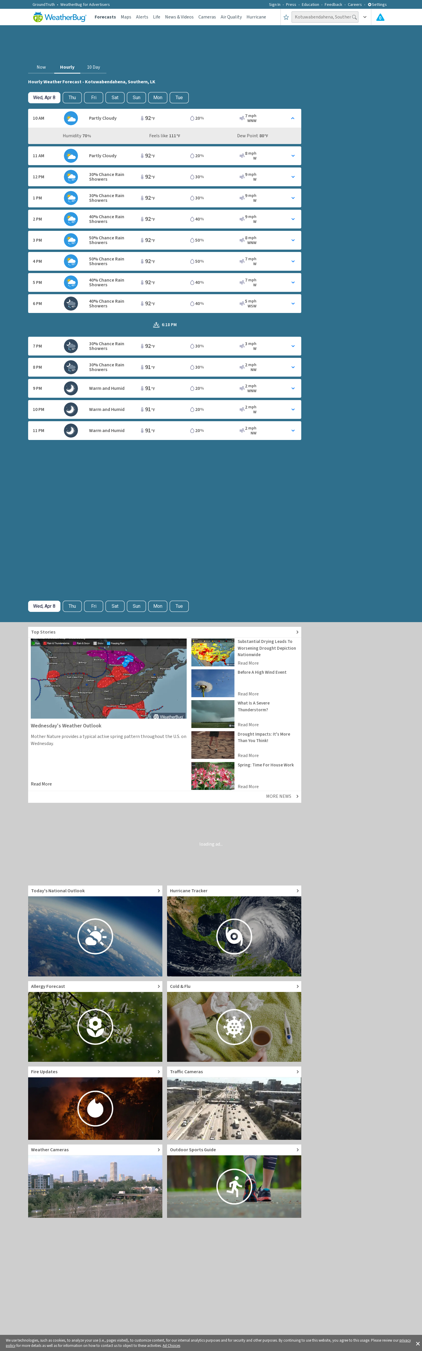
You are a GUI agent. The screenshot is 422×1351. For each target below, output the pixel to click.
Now (41, 67)
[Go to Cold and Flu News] (234, 1021)
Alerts (142, 17)
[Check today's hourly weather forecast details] (44, 97)
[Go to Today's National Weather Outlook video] (95, 931)
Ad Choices (171, 1345)
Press (291, 5)
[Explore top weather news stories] (164, 632)
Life (156, 17)
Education (310, 5)
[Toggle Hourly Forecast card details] (164, 118)
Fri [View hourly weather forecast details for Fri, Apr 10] (93, 97)
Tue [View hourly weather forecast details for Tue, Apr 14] (179, 97)
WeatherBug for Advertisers (85, 5)
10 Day (93, 67)
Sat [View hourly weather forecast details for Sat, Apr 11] (115, 97)
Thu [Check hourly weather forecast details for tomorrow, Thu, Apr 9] (72, 97)
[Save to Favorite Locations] (286, 17)
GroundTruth (44, 5)
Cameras (207, 17)
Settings (377, 5)
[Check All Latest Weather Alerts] (380, 17)
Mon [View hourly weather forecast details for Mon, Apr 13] (157, 97)
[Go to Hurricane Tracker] (234, 931)
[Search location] (325, 17)
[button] (418, 1343)
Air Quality (231, 17)
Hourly (67, 67)
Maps (126, 17)
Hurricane (256, 17)
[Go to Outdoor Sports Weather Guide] (234, 1181)
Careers (355, 5)
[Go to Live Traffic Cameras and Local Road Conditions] (234, 1103)
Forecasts (105, 17)
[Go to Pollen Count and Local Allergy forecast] (95, 1021)
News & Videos (179, 17)
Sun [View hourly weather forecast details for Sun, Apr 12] (136, 97)
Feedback (333, 5)
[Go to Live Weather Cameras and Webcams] (95, 1181)
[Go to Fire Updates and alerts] (95, 1103)
